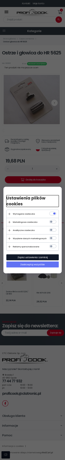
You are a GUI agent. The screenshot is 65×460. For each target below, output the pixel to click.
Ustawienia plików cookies (26, 201)
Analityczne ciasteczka (24, 230)
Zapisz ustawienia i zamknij (32, 257)
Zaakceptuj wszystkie (32, 264)
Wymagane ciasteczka (24, 214)
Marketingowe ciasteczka (25, 222)
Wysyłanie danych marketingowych (30, 238)
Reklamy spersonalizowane (26, 246)
